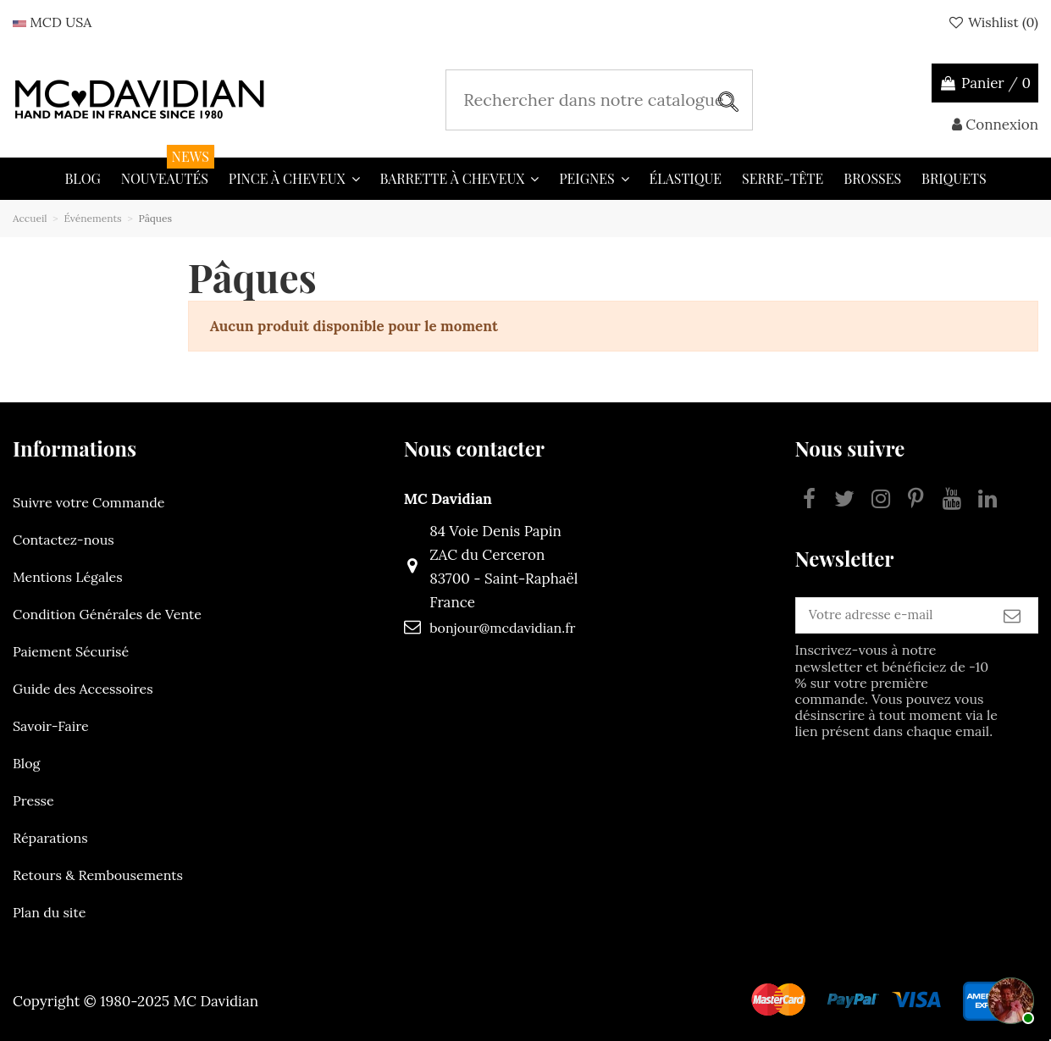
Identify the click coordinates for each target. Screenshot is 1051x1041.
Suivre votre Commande (88, 502)
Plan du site (49, 912)
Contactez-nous (63, 539)
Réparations (50, 837)
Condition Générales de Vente (107, 614)
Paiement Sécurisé (71, 651)
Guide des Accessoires (83, 688)
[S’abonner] (1012, 621)
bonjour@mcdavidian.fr (472, 627)
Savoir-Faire (51, 725)
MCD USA (52, 22)
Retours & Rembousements (98, 875)
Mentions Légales (68, 576)
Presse (33, 800)
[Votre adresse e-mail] (861, 621)
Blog (26, 763)
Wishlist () (992, 22)
